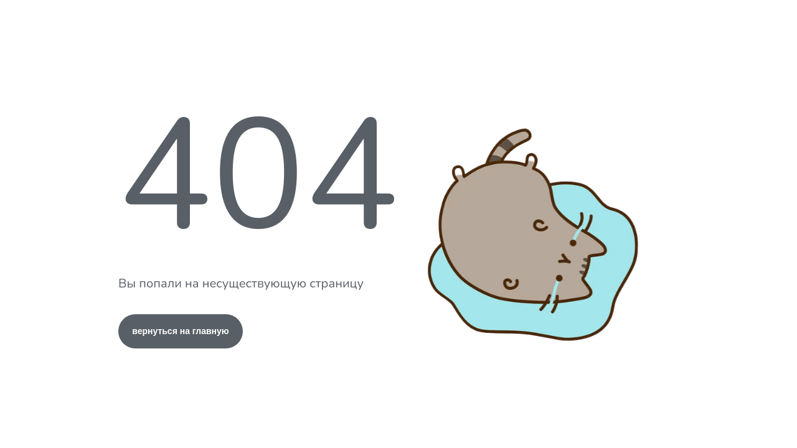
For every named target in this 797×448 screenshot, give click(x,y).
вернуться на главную (180, 331)
